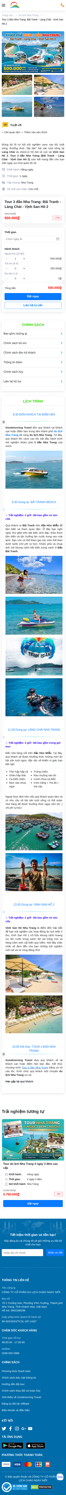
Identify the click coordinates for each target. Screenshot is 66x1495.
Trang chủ (7, 15)
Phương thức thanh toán (16, 1371)
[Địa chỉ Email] (22, 1252)
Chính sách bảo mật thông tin (19, 1377)
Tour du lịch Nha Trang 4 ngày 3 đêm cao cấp (30, 1165)
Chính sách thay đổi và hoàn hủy (21, 1390)
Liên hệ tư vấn (33, 305)
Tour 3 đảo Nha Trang (35, 1067)
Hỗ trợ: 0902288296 (13, 1310)
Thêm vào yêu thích (35, 132)
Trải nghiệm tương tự (23, 1111)
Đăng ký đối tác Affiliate (15, 1403)
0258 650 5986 (10, 1353)
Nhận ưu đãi (55, 1252)
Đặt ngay (33, 296)
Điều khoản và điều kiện (16, 1410)
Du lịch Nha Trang (29, 15)
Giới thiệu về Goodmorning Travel (21, 1397)
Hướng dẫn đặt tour (13, 1384)
